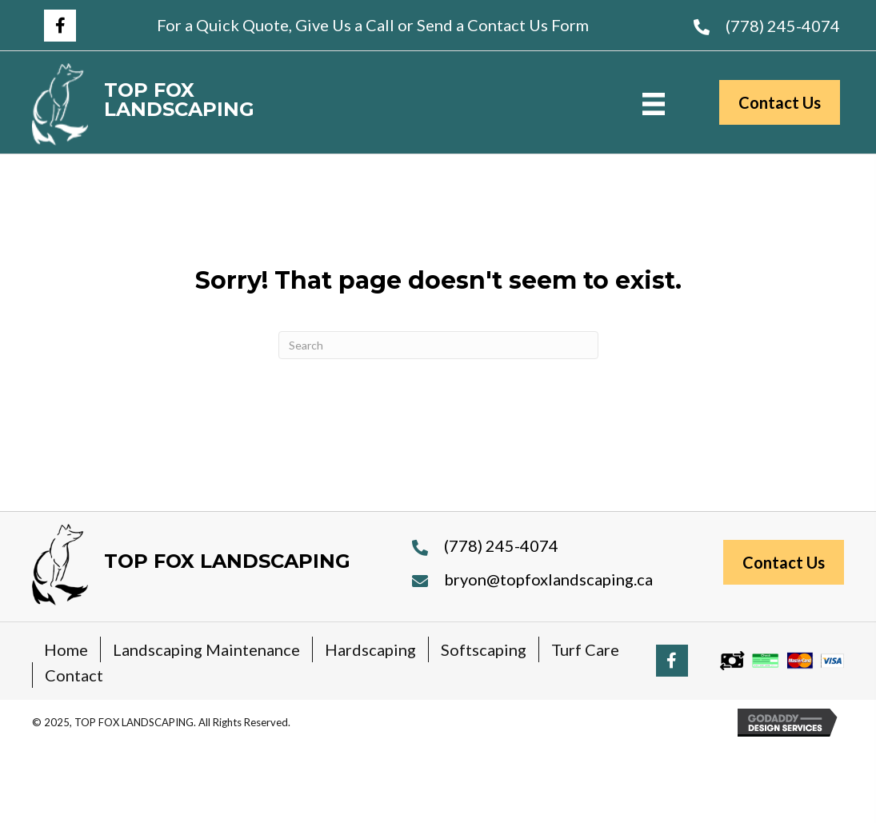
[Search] (438, 345)
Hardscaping (370, 649)
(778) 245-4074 (783, 25)
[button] (60, 26)
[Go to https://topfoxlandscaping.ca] (221, 104)
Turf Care (585, 649)
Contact (74, 675)
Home (66, 649)
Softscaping (483, 649)
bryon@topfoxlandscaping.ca (548, 579)
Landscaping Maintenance (206, 649)
